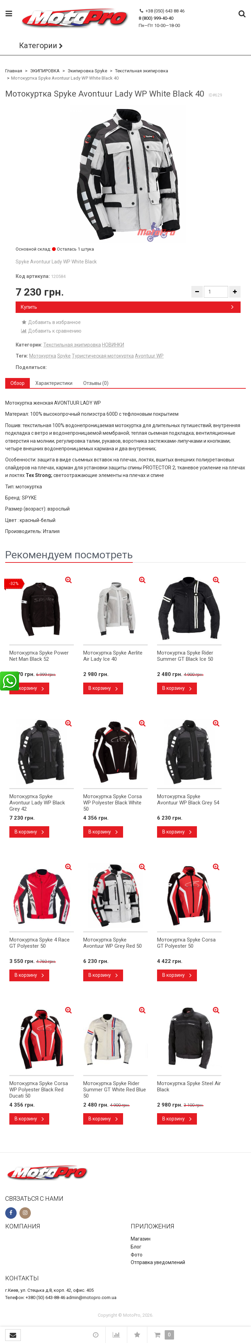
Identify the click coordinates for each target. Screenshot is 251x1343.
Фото (136, 1255)
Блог (136, 1247)
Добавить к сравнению (51, 331)
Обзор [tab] (17, 383)
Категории (38, 45)
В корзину (29, 688)
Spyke (64, 356)
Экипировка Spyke (87, 70)
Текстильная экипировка (141, 70)
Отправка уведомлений (158, 1262)
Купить (127, 307)
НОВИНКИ (113, 345)
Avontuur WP (149, 356)
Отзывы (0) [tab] (96, 383)
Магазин (140, 1239)
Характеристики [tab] (53, 383)
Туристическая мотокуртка (103, 356)
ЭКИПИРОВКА (45, 70)
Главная (13, 70)
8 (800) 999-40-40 (156, 18)
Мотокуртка (42, 356)
